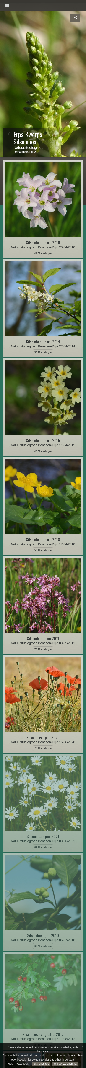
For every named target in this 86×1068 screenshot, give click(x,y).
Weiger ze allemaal (65, 1063)
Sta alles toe (41, 1063)
